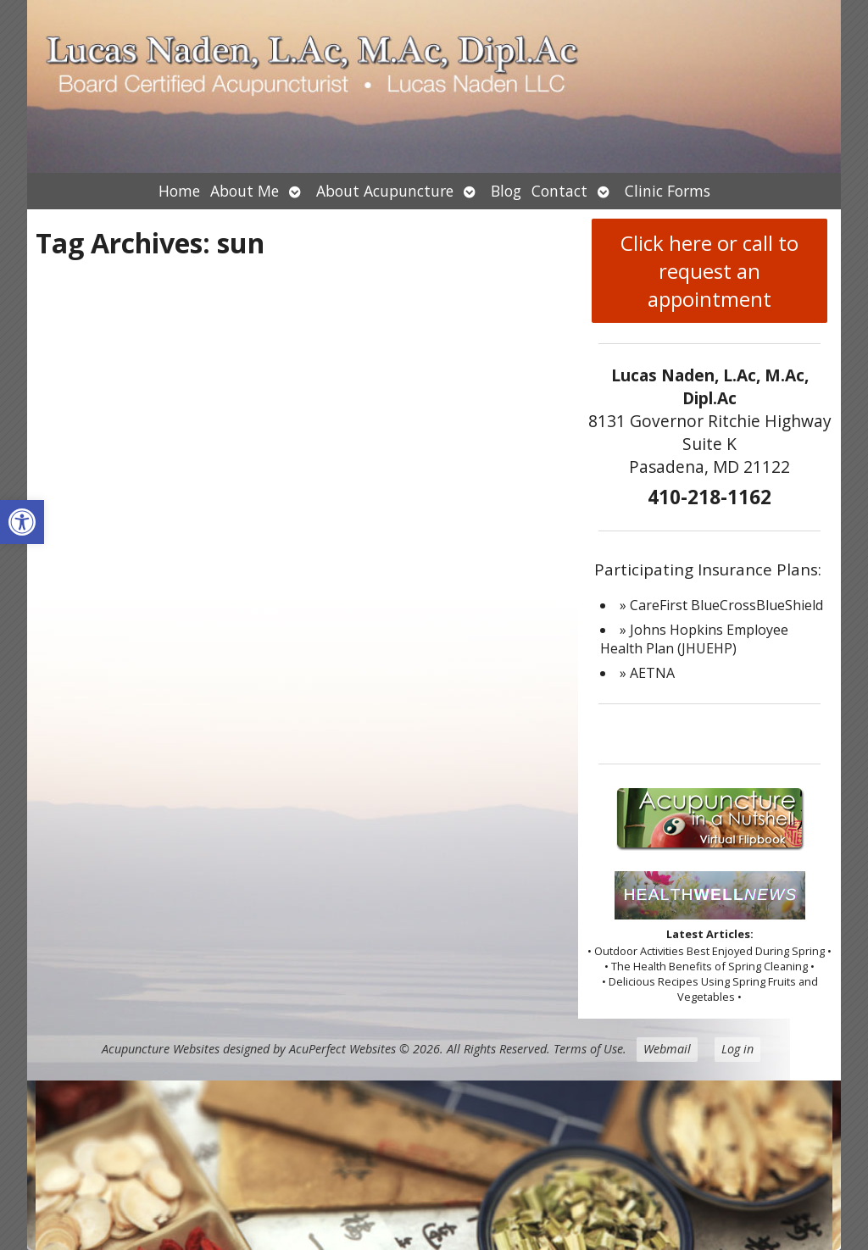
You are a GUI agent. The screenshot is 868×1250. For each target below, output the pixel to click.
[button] (22, 522)
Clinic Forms (667, 191)
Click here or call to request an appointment (709, 271)
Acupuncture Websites (161, 1049)
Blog (506, 191)
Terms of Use (588, 1049)
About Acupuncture (384, 191)
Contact (559, 191)
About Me (244, 191)
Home (179, 191)
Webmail (667, 1049)
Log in (737, 1049)
